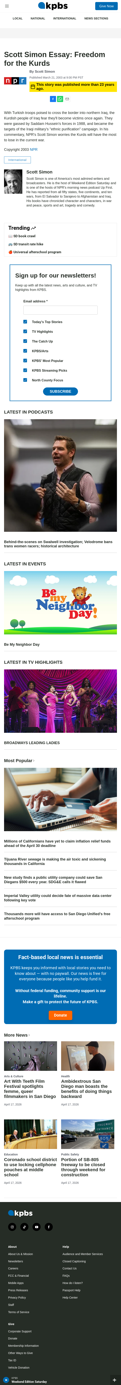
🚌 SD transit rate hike (25, 244)
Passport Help (71, 1290)
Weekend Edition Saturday (29, 1382)
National (38, 18)
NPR (34, 150)
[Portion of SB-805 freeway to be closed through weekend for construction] (87, 1134)
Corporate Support (19, 1331)
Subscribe (60, 391)
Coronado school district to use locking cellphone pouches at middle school (30, 1167)
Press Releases (18, 1290)
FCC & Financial (18, 1275)
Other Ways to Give (20, 1353)
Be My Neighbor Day (22, 645)
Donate (60, 1015)
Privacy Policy (17, 1297)
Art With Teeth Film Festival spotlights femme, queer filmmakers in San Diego (30, 1089)
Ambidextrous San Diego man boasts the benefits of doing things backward (86, 1089)
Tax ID (12, 1360)
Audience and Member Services (83, 1254)
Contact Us (70, 1268)
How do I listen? (73, 1283)
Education (11, 1154)
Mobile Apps (16, 1283)
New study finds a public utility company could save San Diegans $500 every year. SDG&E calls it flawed (53, 879)
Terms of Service (18, 1312)
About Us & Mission (20, 1254)
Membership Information (23, 1345)
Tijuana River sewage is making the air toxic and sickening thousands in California (55, 861)
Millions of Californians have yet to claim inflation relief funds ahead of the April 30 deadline (57, 843)
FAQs (66, 1275)
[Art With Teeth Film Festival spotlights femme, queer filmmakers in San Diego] (30, 1056)
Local (18, 18)
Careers (13, 1268)
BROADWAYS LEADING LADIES (32, 743)
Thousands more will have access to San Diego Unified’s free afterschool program (57, 916)
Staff (11, 1304)
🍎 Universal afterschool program (34, 252)
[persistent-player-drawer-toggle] (115, 1380)
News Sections (96, 18)
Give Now (106, 6)
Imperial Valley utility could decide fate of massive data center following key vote (57, 898)
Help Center (70, 1297)
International (64, 18)
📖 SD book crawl (22, 236)
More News (17, 1035)
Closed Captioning (74, 1261)
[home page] (52, 6)
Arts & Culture (13, 1076)
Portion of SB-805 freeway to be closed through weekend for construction (83, 1167)
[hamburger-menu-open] (7, 6)
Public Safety (70, 1154)
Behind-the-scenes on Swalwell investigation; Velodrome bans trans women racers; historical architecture (58, 544)
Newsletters (15, 1261)
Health (65, 1076)
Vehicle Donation (18, 1367)
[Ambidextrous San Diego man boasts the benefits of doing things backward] (87, 1056)
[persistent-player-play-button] (6, 1379)
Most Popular (19, 760)
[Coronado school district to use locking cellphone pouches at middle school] (30, 1134)
